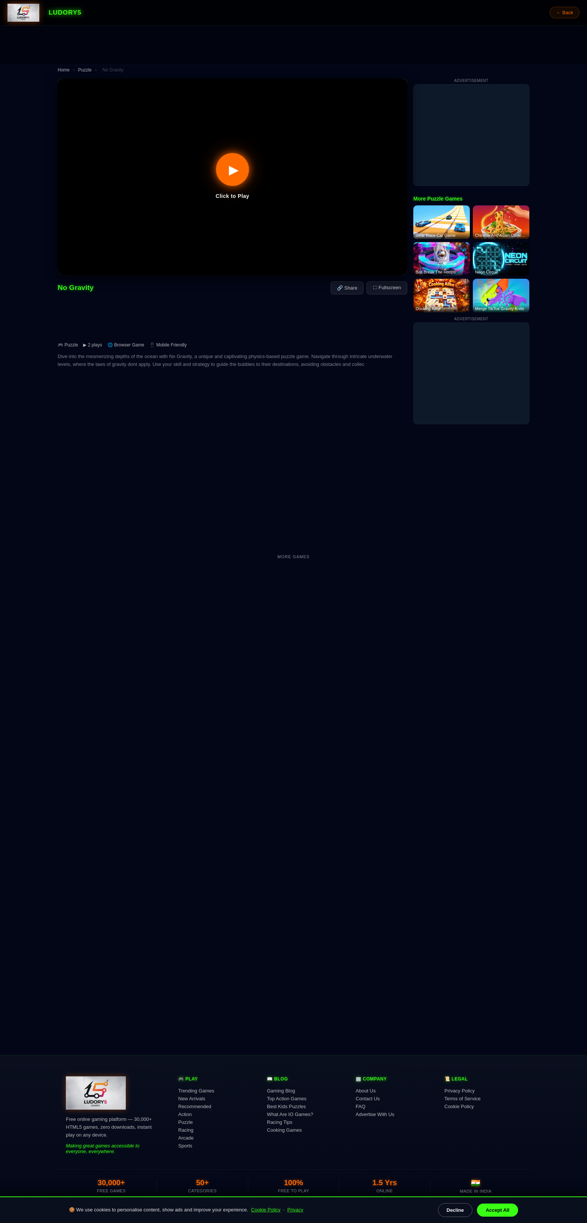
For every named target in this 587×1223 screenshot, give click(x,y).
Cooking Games (284, 1130)
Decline (455, 1210)
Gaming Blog (281, 1091)
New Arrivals (191, 1098)
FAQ (360, 1106)
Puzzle (85, 70)
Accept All (497, 1210)
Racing (185, 1130)
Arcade (186, 1138)
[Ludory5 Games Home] (23, 13)
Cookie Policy (266, 1210)
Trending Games (196, 1091)
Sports (185, 1146)
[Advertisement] (293, 44)
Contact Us (368, 1098)
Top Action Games (287, 1098)
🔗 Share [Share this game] (347, 288)
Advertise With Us (375, 1114)
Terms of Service (462, 1098)
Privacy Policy (459, 1091)
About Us (365, 1091)
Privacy (295, 1210)
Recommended (194, 1106)
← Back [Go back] (564, 12)
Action (185, 1114)
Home (64, 70)
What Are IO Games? (290, 1114)
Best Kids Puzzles (286, 1106)
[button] (232, 177)
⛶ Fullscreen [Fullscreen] (387, 287)
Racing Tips (279, 1122)
